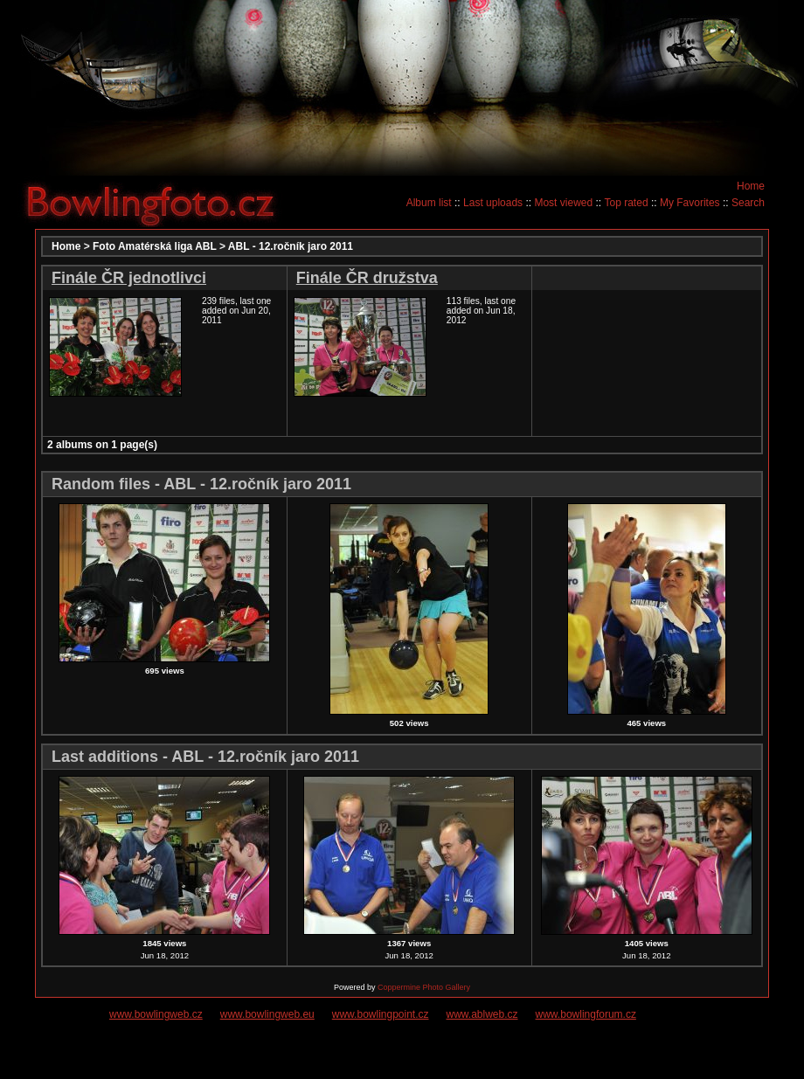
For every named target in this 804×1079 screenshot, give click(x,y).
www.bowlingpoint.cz (380, 1014)
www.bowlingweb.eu (267, 1014)
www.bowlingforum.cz (586, 1014)
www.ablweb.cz (482, 1014)
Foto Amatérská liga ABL (155, 246)
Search (748, 203)
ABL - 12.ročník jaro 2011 (290, 246)
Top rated (626, 203)
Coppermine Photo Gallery (424, 987)
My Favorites (690, 203)
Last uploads (493, 203)
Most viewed (563, 203)
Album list (429, 203)
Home (751, 186)
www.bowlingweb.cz (156, 1014)
